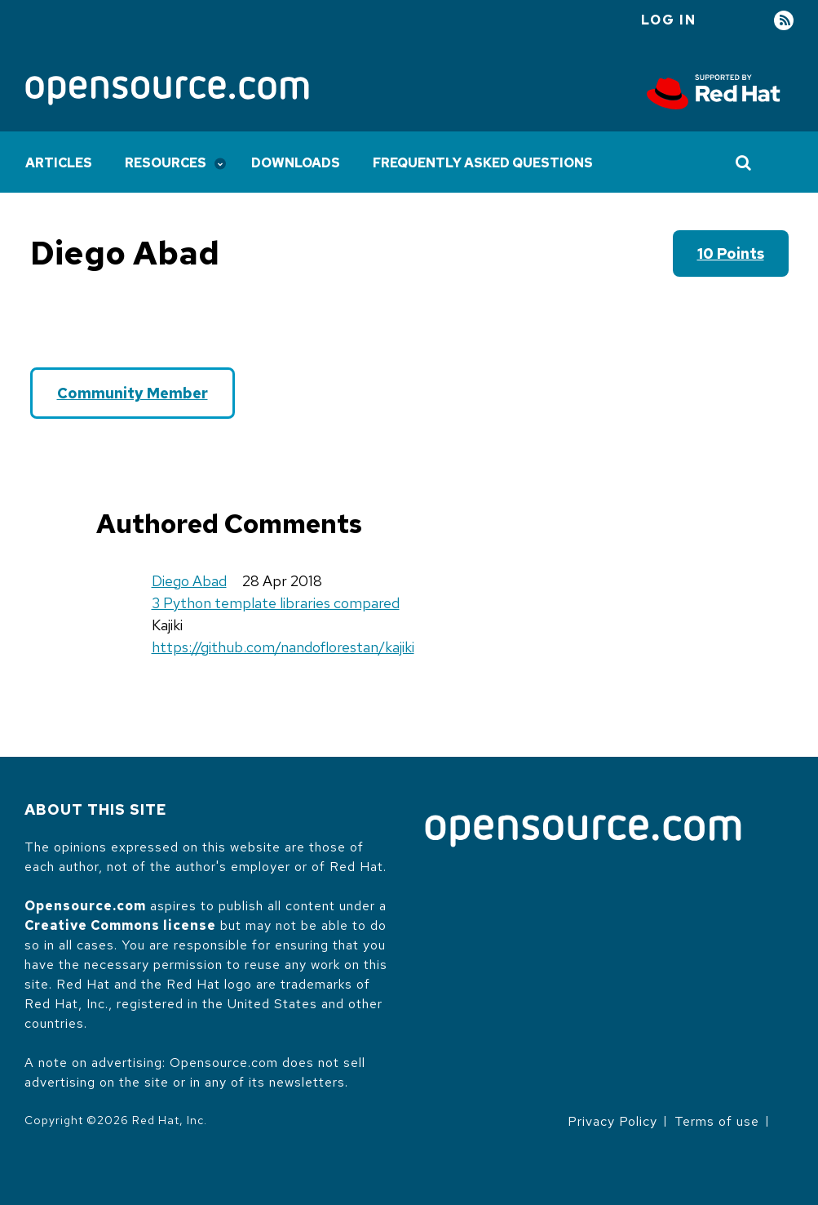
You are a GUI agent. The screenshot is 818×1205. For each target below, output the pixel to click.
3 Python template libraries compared (276, 603)
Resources (165, 162)
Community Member (132, 393)
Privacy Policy (612, 1121)
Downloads (295, 162)
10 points (730, 253)
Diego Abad (189, 580)
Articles (58, 162)
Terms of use (716, 1121)
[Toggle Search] (744, 162)
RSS (784, 21)
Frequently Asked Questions (483, 162)
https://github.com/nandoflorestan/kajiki (283, 647)
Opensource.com (85, 905)
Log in (668, 20)
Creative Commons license (120, 925)
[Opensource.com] (167, 92)
